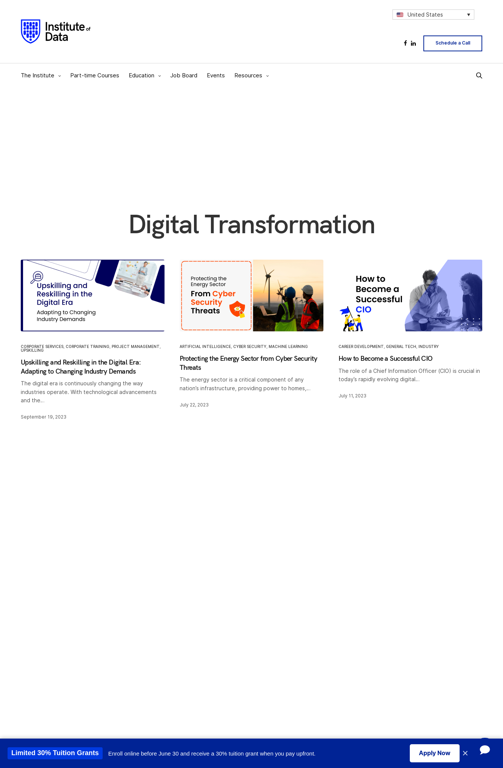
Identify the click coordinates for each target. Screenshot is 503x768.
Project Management (136, 347)
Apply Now (435, 753)
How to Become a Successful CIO (385, 358)
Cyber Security (249, 347)
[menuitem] (433, 14)
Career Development (361, 347)
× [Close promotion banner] (465, 753)
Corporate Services (42, 347)
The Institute (37, 75)
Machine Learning (288, 347)
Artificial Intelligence (205, 347)
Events (216, 75)
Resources (248, 75)
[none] (433, 14)
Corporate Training (87, 347)
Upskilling (32, 350)
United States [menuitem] (425, 14)
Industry (428, 347)
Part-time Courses (94, 75)
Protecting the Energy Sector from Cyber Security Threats (248, 363)
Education (141, 75)
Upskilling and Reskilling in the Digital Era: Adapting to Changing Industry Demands (81, 367)
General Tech (401, 347)
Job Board (183, 75)
